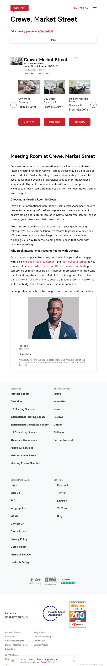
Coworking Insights (14, 641)
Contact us (17, 524)
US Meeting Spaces (22, 409)
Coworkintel (39, 641)
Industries (60, 401)
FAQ (12, 500)
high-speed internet (74, 261)
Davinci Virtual (41, 645)
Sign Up (15, 493)
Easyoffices (39, 632)
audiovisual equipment (42, 261)
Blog (58, 516)
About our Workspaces (24, 440)
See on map (43, 73)
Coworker (10, 636)
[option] (29, 104)
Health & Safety (19, 562)
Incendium (10, 649)
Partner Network (63, 440)
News (57, 409)
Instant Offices (12, 632)
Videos (14, 516)
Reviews (58, 417)
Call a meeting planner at (31, 31)
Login (13, 485)
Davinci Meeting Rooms (16, 645)
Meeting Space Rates (23, 455)
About (57, 394)
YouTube (60, 508)
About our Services (21, 448)
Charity (58, 424)
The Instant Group (42, 636)
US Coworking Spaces (23, 432)
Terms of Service (20, 554)
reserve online (37, 279)
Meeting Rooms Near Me (25, 463)
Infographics (18, 508)
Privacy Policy (18, 539)
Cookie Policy (18, 547)
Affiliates (59, 432)
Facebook (61, 485)
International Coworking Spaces (29, 424)
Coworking (16, 401)
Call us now (17, 279)
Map (53, 39)
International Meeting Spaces (28, 417)
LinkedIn (60, 500)
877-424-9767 (80, 8)
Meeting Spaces (20, 394)
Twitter (60, 493)
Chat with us (18, 531)
